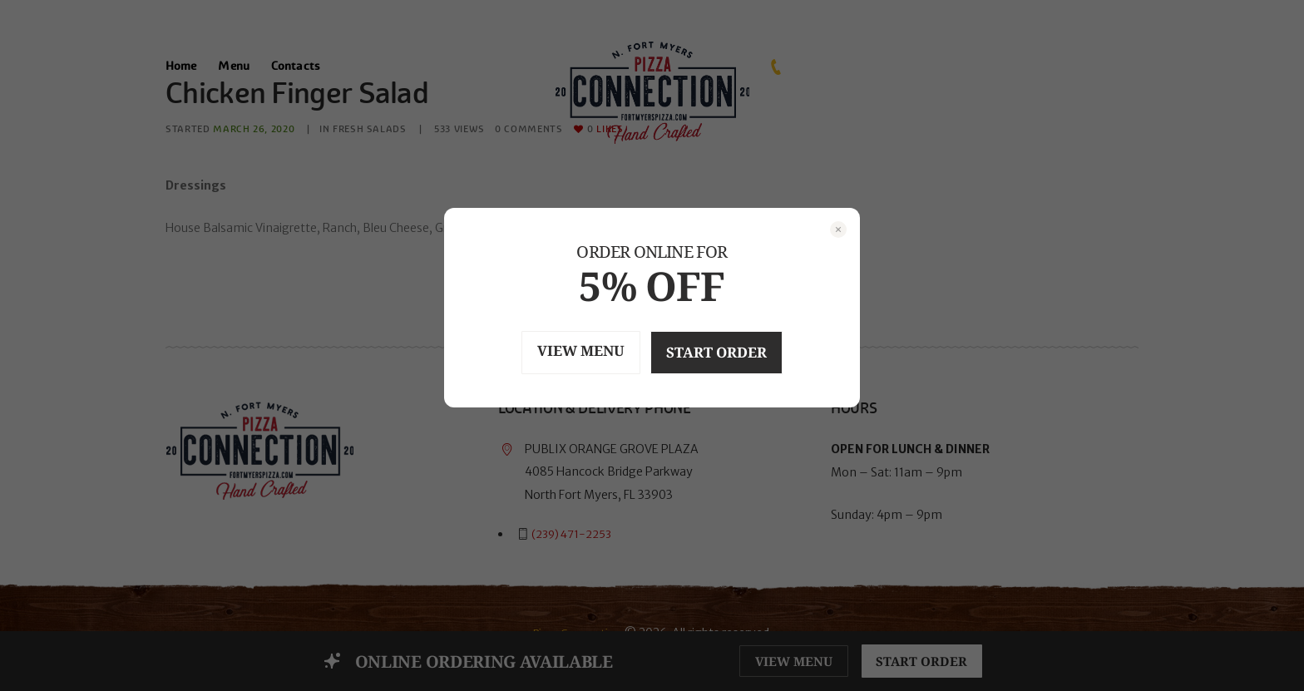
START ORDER (726, 352)
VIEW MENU (570, 351)
